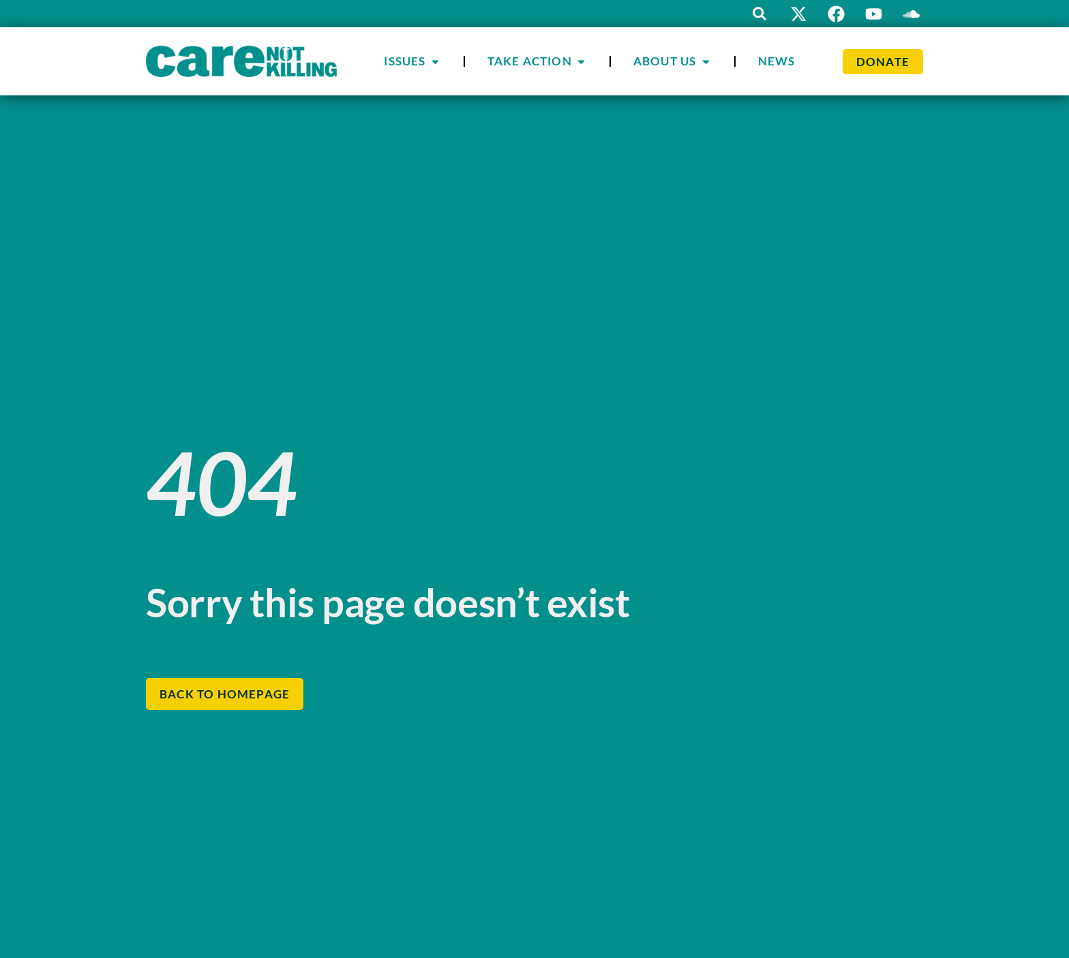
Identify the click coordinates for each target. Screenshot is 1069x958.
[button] (759, 13)
